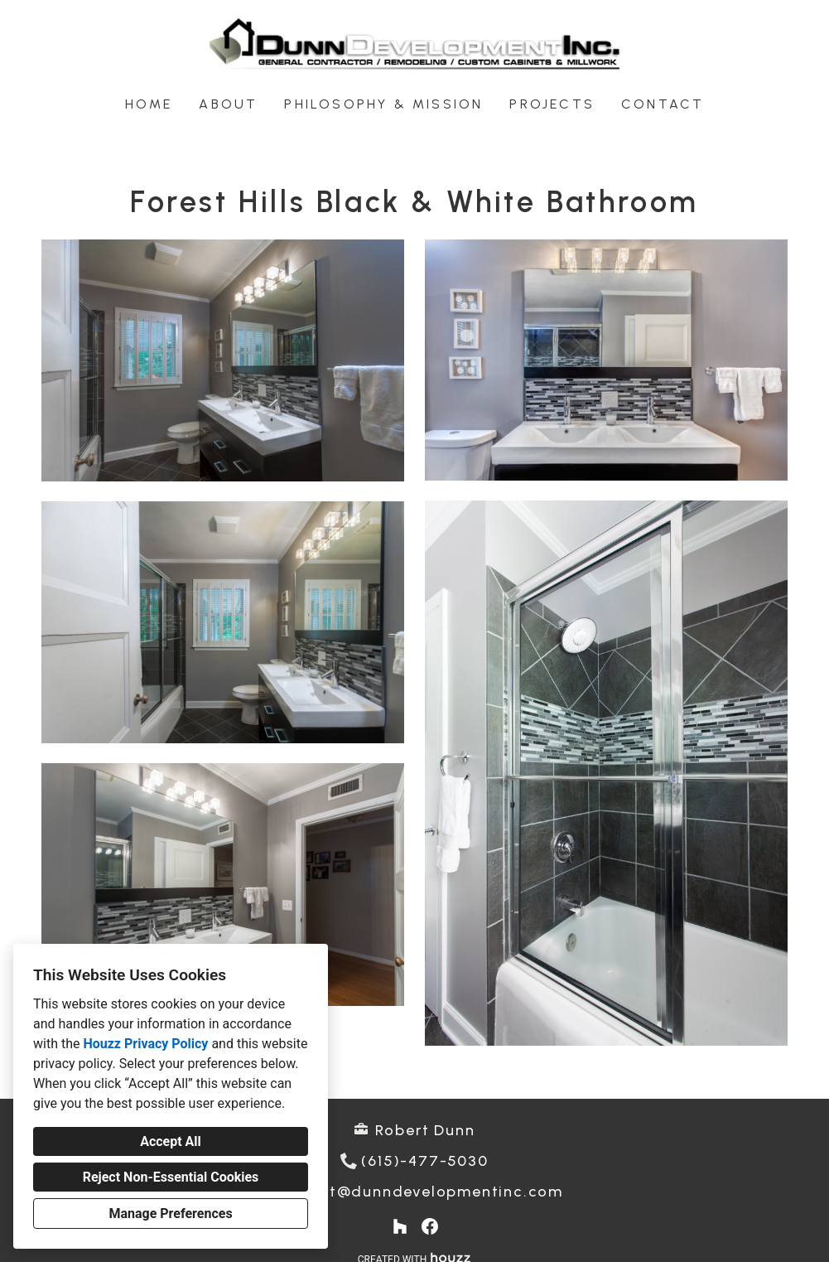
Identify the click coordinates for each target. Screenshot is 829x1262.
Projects (552, 104)
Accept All (170, 1141)
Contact (662, 104)
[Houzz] (400, 1226)
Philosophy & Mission (383, 104)
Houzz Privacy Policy (145, 1044)
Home (149, 104)
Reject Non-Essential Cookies (171, 1177)
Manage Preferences (170, 1213)
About (228, 104)
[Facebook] (429, 1226)
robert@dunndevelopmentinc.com (425, 1191)
